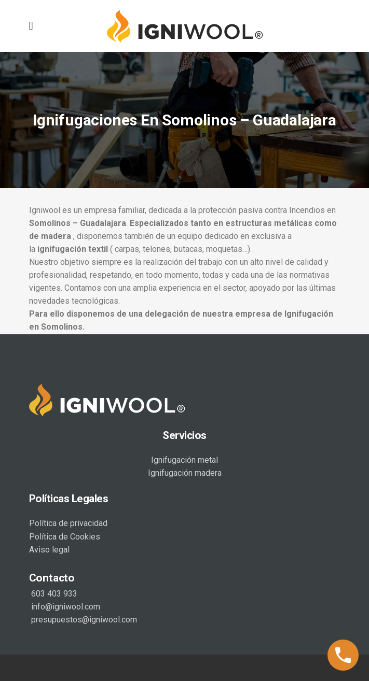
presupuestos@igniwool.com (83, 618)
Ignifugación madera (185, 472)
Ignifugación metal (184, 459)
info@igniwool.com (64, 606)
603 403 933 (53, 593)
